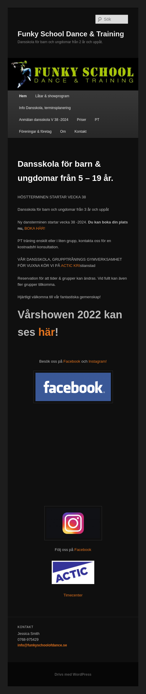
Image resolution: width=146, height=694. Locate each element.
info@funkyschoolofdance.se (42, 645)
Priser (81, 120)
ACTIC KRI (70, 265)
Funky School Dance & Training (71, 34)
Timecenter (73, 595)
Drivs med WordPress (73, 674)
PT (97, 120)
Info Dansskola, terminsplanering (45, 108)
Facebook (71, 361)
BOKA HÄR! (35, 228)
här (46, 332)
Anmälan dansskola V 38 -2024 (43, 120)
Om (63, 131)
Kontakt (80, 131)
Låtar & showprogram (52, 96)
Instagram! (98, 361)
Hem (23, 96)
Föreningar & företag (35, 131)
